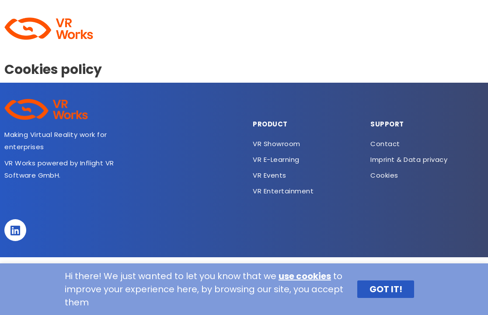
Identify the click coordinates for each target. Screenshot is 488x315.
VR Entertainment (400, 29)
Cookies (384, 175)
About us (126, 29)
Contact (461, 29)
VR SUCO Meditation (319, 29)
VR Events (269, 175)
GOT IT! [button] (385, 289)
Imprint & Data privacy (408, 159)
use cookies (305, 276)
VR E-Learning (245, 29)
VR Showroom (181, 29)
